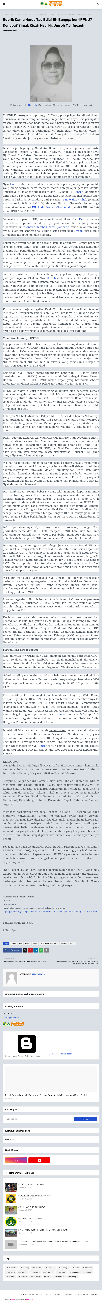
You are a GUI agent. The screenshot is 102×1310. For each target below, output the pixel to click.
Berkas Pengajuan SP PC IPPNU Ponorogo (36, 1294)
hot (20, 943)
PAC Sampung (74, 1272)
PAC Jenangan (63, 1268)
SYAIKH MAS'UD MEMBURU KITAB (31, 1207)
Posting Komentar (11, 1017)
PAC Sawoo (87, 1272)
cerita (13, 943)
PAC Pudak (62, 1272)
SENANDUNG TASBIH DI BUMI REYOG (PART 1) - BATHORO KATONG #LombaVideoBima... (53, 1241)
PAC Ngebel (22, 1272)
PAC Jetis (75, 1268)
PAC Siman (11, 1277)
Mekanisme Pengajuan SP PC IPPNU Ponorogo (71, 1294)
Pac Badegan (72, 1277)
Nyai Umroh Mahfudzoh (49, 943)
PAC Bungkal (36, 1268)
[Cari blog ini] (39, 1119)
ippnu (27, 943)
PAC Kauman (87, 1268)
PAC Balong (24, 1268)
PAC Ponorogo (48, 1272)
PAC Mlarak (11, 1272)
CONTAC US (95, 1294)
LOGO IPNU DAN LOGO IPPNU (30, 1218)
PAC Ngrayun (35, 1272)
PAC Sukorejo (36, 1277)
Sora (13, 1299)
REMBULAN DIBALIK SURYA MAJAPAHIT (34, 1196)
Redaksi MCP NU (10, 30)
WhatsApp (9, 1139)
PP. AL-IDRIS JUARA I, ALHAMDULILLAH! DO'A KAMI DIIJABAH (43, 1230)
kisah (35, 943)
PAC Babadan (12, 1268)
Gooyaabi (29, 1299)
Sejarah (64, 943)
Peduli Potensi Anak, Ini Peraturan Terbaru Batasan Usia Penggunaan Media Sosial (46, 1095)
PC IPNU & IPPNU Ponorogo (54, 1277)
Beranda (6, 14)
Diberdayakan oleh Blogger (38, 1053)
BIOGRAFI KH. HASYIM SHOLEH (31, 1184)
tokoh (13, 14)
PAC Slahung (22, 1277)
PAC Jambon (49, 1268)
